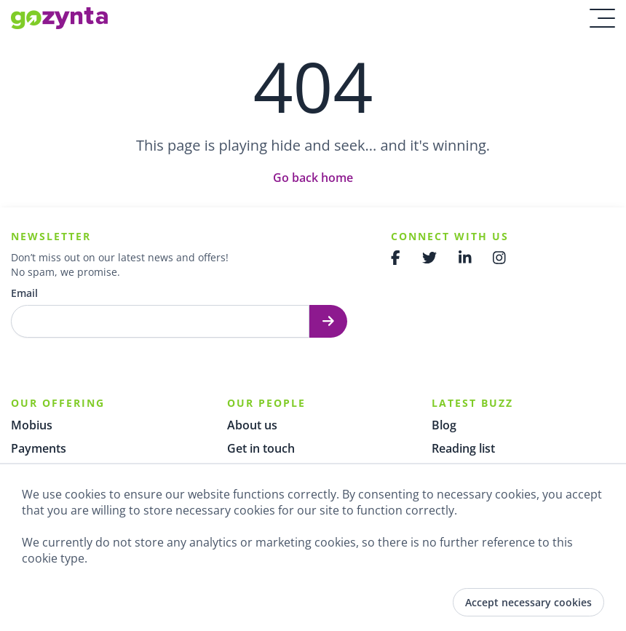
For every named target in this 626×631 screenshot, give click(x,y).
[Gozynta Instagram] (499, 257)
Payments (38, 448)
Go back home (313, 178)
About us (252, 425)
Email (24, 293)
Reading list (463, 448)
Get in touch (261, 448)
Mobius (31, 425)
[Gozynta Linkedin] (465, 257)
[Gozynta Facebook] (395, 257)
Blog (444, 425)
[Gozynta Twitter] (429, 257)
